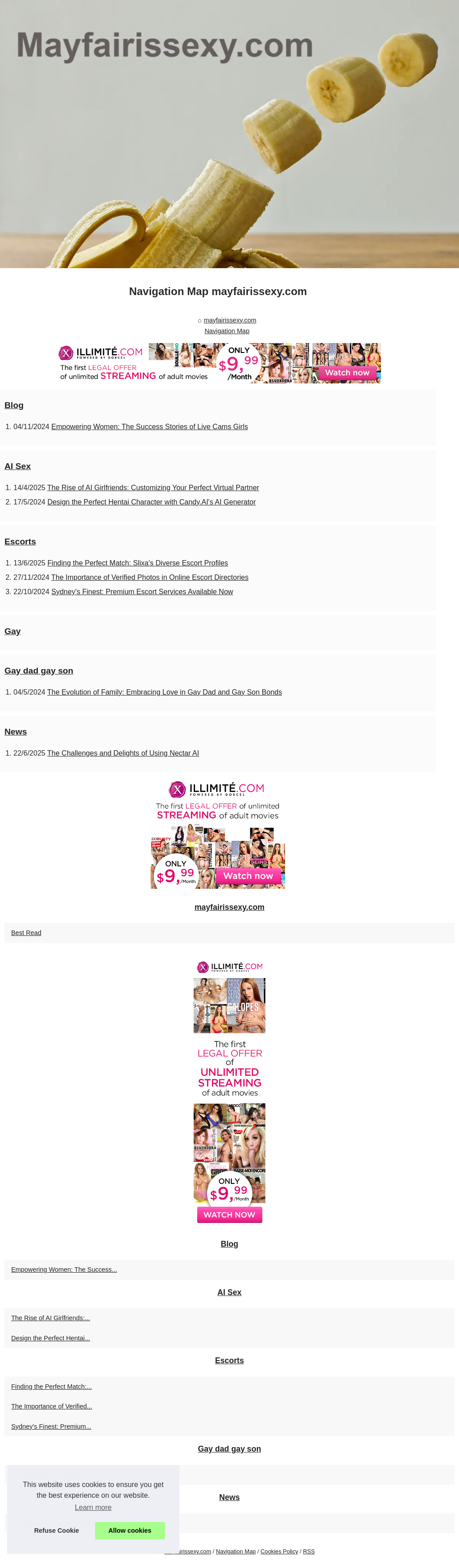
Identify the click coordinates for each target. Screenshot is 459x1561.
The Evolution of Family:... (48, 1474)
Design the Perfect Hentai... (50, 1338)
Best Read (26, 932)
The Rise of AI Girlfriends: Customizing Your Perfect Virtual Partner (153, 487)
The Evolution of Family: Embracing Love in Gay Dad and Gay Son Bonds (164, 692)
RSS (309, 1551)
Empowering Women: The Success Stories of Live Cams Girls (150, 426)
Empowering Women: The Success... (64, 1269)
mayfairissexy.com (230, 320)
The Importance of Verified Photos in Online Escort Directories (149, 577)
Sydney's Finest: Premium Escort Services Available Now (143, 592)
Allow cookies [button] (130, 1530)
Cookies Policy (279, 1551)
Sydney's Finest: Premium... (51, 1426)
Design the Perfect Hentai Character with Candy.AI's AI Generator (152, 502)
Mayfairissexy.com (188, 1551)
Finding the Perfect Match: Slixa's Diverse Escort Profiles (138, 563)
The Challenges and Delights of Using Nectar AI (123, 753)
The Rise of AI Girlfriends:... (50, 1318)
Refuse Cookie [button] (56, 1530)
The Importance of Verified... (51, 1406)
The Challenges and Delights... (55, 1523)
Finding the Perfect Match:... (51, 1386)
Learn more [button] (93, 1507)
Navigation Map (226, 331)
